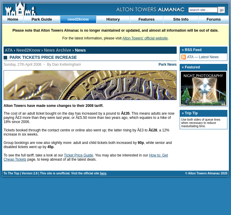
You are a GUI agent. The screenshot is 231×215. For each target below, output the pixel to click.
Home (12, 19)
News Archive (57, 50)
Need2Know (28, 50)
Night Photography (203, 88)
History (113, 19)
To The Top (11, 173)
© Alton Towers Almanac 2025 (206, 173)
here (103, 173)
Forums (214, 19)
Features (146, 19)
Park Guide (42, 19)
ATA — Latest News (203, 57)
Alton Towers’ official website (145, 38)
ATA (9, 50)
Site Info (180, 19)
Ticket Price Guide (78, 155)
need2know (78, 19)
